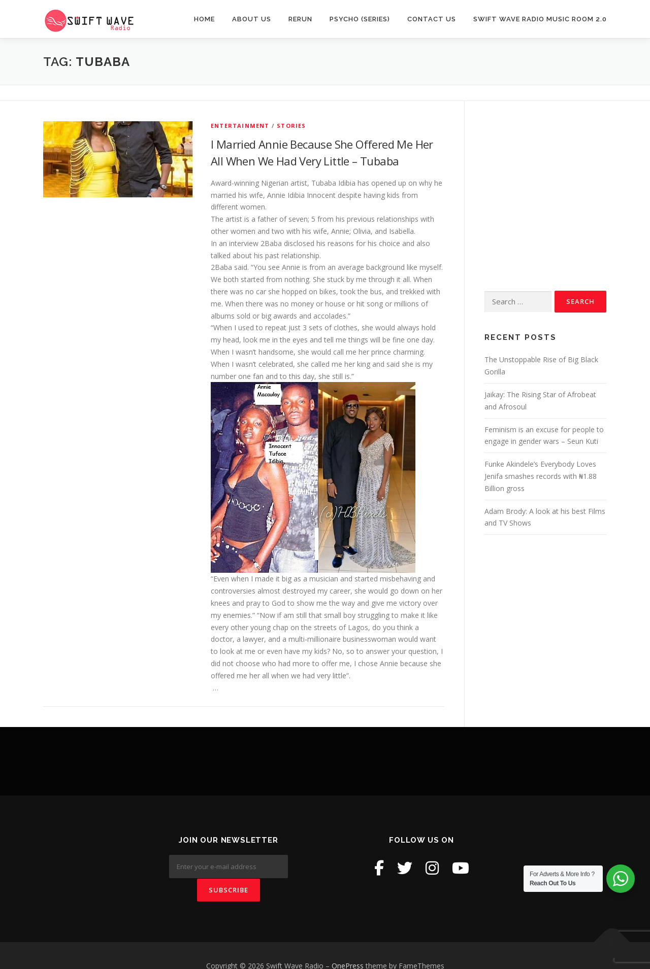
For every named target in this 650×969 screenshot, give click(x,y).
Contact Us (431, 19)
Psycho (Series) (360, 19)
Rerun (300, 19)
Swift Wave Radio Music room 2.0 (540, 19)
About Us (251, 19)
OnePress (348, 945)
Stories (291, 125)
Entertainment (240, 125)
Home (204, 19)
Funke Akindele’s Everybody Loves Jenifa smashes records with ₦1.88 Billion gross (540, 476)
